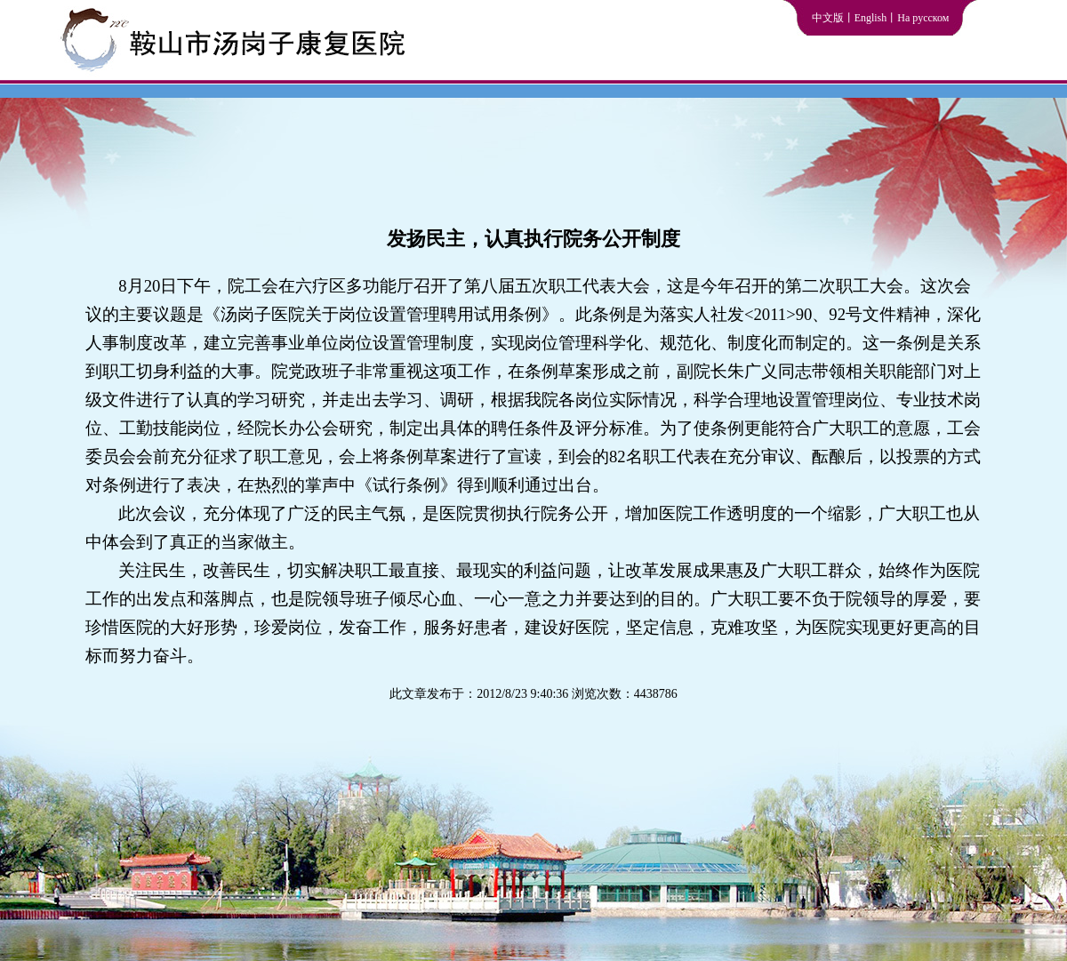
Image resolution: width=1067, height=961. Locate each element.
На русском (923, 18)
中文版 (828, 18)
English (870, 18)
